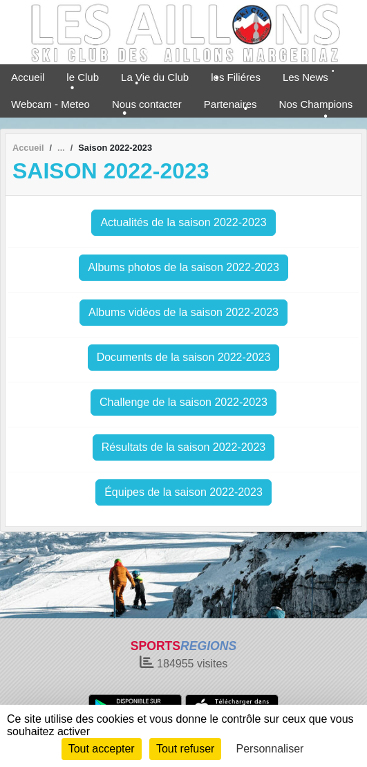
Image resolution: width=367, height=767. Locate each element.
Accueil (27, 77)
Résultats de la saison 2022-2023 (184, 447)
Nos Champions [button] (316, 104)
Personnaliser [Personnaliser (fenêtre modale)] (270, 749)
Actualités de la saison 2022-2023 (183, 222)
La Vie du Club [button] (155, 77)
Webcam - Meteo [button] (50, 104)
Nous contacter (147, 104)
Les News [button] (305, 77)
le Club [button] (82, 77)
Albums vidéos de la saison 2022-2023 (183, 312)
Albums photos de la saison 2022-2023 (183, 267)
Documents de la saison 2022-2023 (184, 357)
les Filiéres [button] (236, 77)
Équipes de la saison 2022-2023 (183, 492)
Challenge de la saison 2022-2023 (183, 402)
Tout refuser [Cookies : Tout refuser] (185, 749)
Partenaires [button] (230, 104)
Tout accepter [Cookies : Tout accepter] (101, 749)
